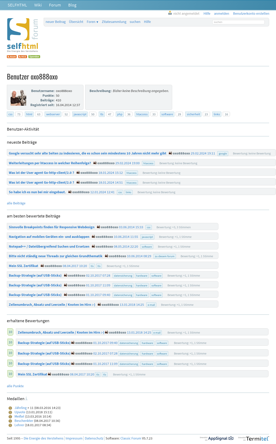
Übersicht (76, 22)
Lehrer (19, 425)
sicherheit (193, 114)
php (119, 114)
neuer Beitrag (56, 22)
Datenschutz (94, 438)
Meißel (19, 416)
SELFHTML (17, 5)
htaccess (142, 114)
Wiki (38, 5)
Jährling (20, 408)
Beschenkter (23, 421)
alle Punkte (15, 386)
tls (101, 114)
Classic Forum (130, 438)
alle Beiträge (16, 203)
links (217, 114)
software (167, 114)
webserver (53, 114)
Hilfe (147, 22)
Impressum (74, 438)
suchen (135, 22)
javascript (80, 114)
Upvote (19, 412)
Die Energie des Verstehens (43, 438)
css (10, 114)
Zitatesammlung (114, 22)
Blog (72, 5)
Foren (91, 22)
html (29, 114)
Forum (55, 5)
